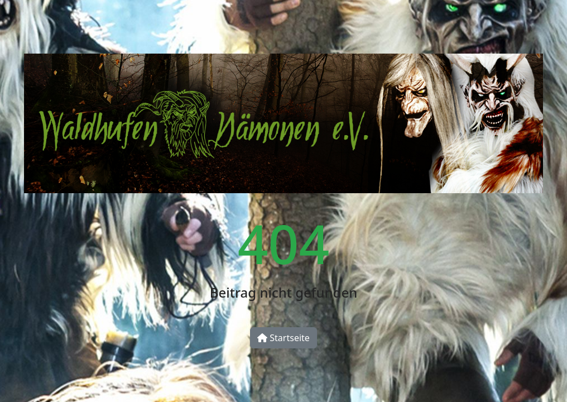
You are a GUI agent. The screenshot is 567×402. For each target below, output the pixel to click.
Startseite (283, 338)
